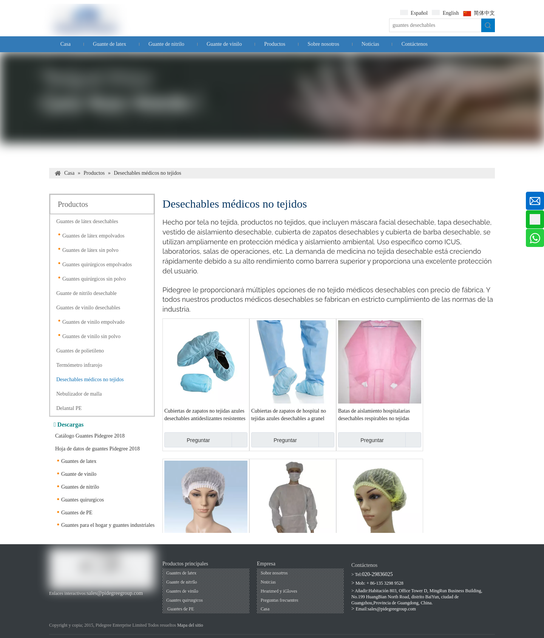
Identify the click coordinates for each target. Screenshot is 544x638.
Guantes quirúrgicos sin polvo (94, 279)
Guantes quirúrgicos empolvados (97, 264)
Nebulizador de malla (79, 394)
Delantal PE (69, 408)
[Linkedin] (79, 601)
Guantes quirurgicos (82, 500)
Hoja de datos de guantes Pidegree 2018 (97, 449)
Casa (265, 609)
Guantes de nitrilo (80, 487)
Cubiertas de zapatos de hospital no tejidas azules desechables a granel (288, 414)
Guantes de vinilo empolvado (93, 322)
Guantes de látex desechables (87, 221)
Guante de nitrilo (181, 582)
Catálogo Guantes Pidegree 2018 (90, 436)
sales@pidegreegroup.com (115, 593)
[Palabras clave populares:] (488, 25)
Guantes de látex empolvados (93, 236)
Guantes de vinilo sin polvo (91, 336)
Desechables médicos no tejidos (90, 379)
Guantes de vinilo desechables (88, 307)
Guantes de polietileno (80, 351)
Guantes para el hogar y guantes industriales (108, 525)
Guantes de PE (76, 512)
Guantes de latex (78, 461)
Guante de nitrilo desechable (86, 293)
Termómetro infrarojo (79, 365)
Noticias (268, 582)
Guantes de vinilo (182, 591)
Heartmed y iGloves (279, 591)
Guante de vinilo (78, 474)
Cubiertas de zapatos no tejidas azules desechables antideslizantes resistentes (205, 414)
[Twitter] (92, 601)
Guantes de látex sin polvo (90, 250)
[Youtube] (66, 601)
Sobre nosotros (274, 573)
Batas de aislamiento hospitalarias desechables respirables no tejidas (374, 414)
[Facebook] (54, 601)
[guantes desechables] (435, 25)
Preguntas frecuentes (279, 600)
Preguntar (187, 439)
